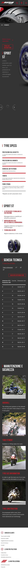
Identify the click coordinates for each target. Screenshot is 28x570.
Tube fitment (7, 440)
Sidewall (5, 402)
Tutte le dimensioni (8, 267)
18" (21, 267)
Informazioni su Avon (5, 564)
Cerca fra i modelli (5, 538)
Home (2, 25)
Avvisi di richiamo (4, 543)
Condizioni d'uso (4, 555)
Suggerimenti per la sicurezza (7, 540)
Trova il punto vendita (5, 536)
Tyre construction (9, 508)
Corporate (3, 567)
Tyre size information (11, 473)
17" (16, 267)
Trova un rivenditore (7, 47)
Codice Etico (3, 552)
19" (3, 269)
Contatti (2, 545)
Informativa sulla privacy (6, 557)
